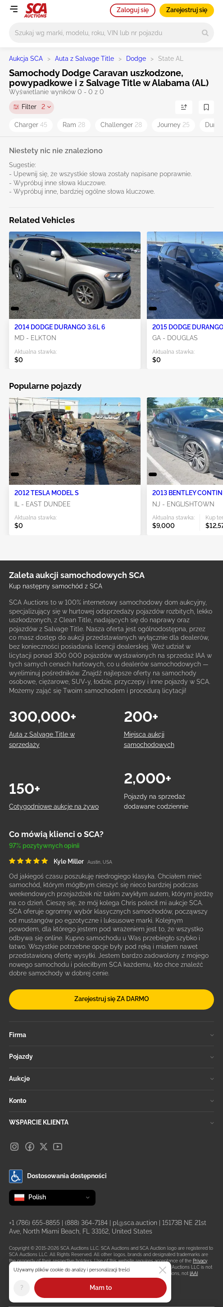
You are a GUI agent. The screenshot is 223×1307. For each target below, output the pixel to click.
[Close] (163, 1270)
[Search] (205, 32)
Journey (173, 124)
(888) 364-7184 (86, 1222)
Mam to (101, 1287)
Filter (33, 107)
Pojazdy (111, 1056)
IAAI (194, 1273)
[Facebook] (29, 1146)
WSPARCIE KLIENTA (111, 1122)
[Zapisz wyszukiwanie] (206, 107)
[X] (44, 1146)
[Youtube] (57, 1146)
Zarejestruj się (186, 10)
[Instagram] (14, 1146)
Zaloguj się (133, 10)
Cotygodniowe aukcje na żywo (54, 806)
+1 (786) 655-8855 (34, 1222)
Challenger (121, 124)
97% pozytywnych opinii (44, 845)
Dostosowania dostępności (58, 1176)
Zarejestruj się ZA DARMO (111, 998)
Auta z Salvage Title (84, 58)
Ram (74, 124)
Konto (111, 1100)
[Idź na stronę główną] (35, 10)
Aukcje (111, 1078)
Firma (111, 1034)
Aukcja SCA (26, 58)
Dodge (136, 58)
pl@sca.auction (135, 1222)
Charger (30, 124)
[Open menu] (13, 9)
